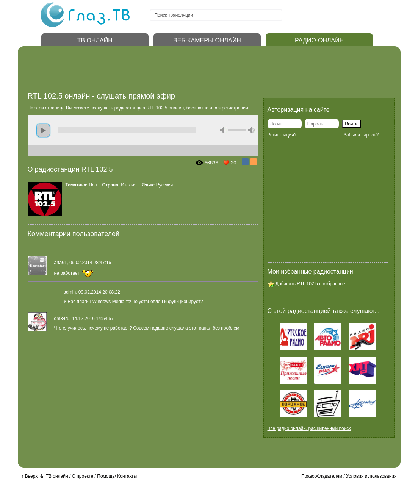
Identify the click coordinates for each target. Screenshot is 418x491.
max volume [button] (251, 130)
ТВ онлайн (57, 476)
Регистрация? (282, 135)
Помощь (105, 476)
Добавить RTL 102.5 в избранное (310, 283)
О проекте (83, 476)
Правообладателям (321, 476)
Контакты (127, 476)
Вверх (31, 476)
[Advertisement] (166, 71)
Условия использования (371, 476)
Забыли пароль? (361, 135)
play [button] (43, 130)
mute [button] (223, 130)
